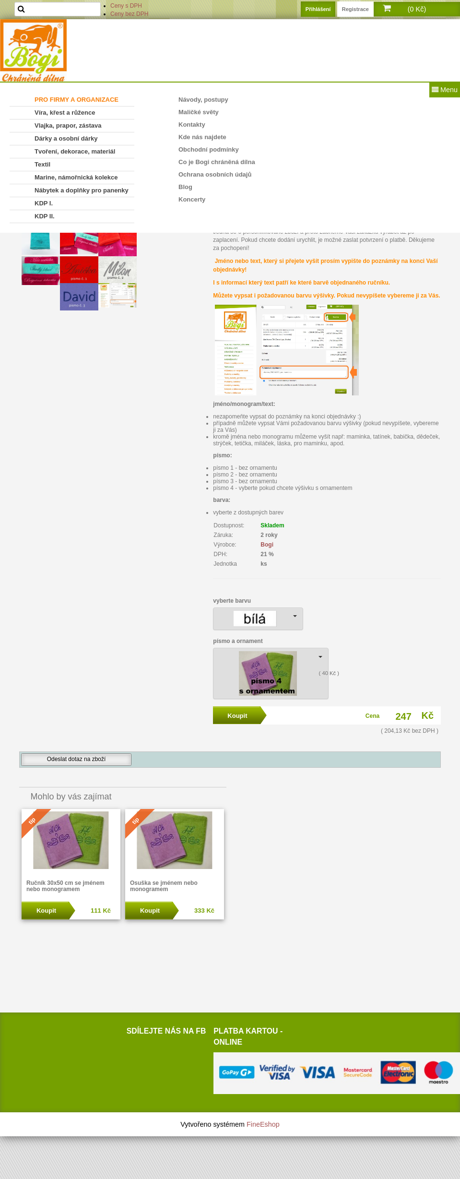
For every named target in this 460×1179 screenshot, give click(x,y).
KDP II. (45, 216)
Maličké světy (198, 112)
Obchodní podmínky (208, 149)
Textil (42, 164)
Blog (185, 187)
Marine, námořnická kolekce (76, 177)
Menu (445, 90)
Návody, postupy (203, 99)
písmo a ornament (237, 641)
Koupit (46, 910)
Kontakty (191, 124)
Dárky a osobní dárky (66, 138)
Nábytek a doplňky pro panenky (82, 190)
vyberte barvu (232, 600)
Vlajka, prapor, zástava (68, 125)
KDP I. (44, 203)
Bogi (266, 544)
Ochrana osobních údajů (214, 174)
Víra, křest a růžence (65, 112)
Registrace (355, 9)
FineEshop (263, 1124)
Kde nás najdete (202, 137)
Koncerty (191, 199)
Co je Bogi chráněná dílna (216, 162)
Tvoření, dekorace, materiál (75, 151)
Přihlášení (318, 9)
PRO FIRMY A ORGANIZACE (76, 99)
